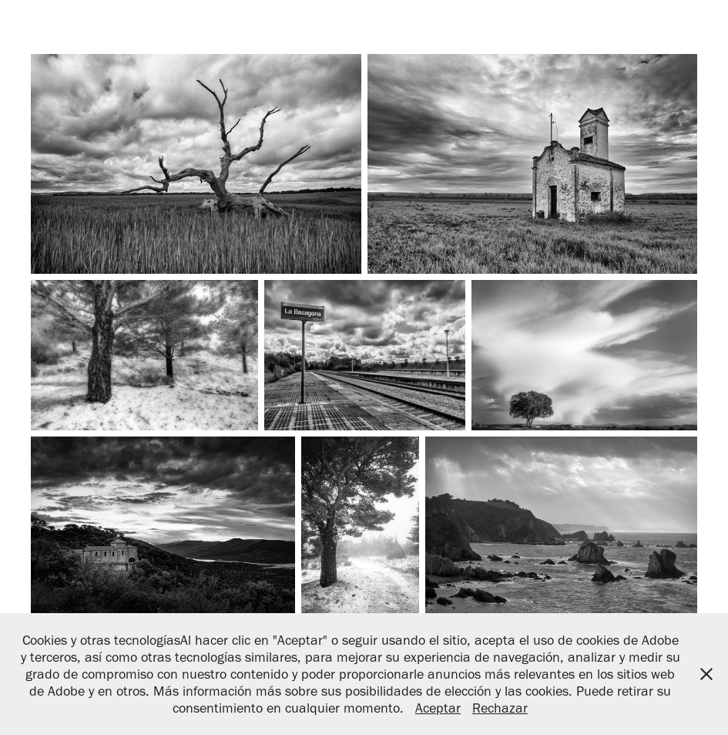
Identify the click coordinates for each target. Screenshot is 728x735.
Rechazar (500, 708)
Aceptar (438, 708)
